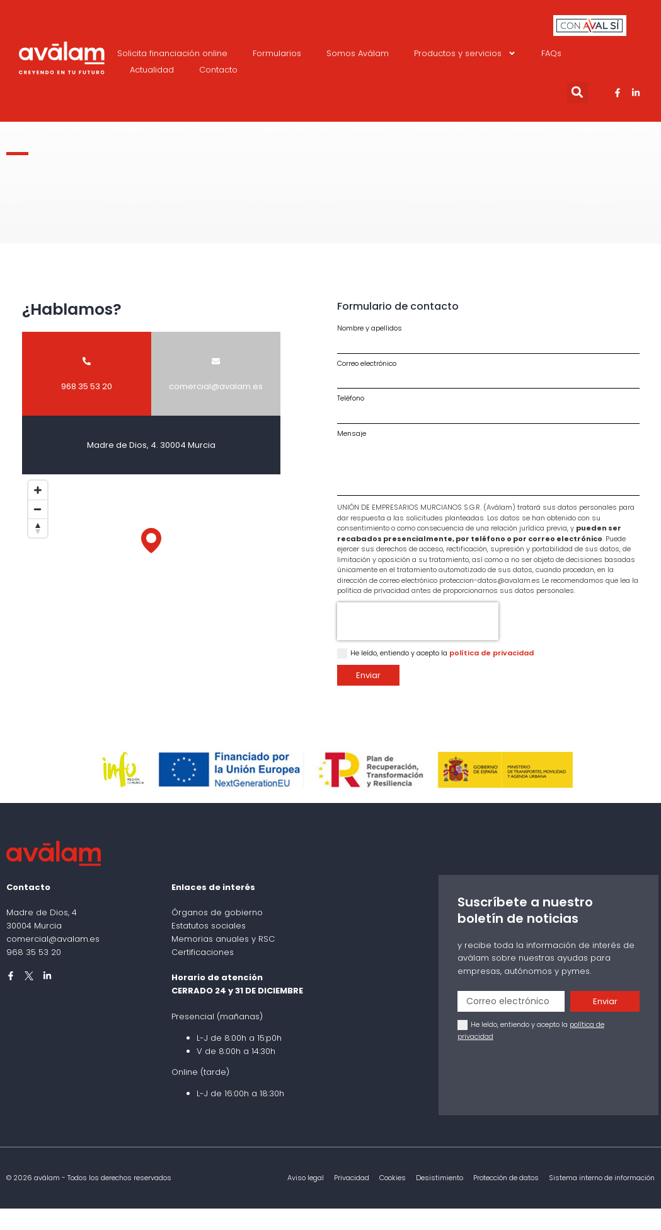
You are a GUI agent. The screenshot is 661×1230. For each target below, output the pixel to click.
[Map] (151, 553)
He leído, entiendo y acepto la (442, 653)
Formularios (277, 53)
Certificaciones (202, 952)
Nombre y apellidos (369, 328)
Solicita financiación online (172, 53)
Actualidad (152, 70)
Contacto (218, 70)
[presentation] (417, 621)
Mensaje (351, 433)
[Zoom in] (37, 490)
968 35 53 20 (33, 952)
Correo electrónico (366, 363)
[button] (577, 92)
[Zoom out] (37, 509)
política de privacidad (491, 653)
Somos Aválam (357, 53)
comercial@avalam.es (53, 939)
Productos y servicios (465, 53)
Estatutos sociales (208, 926)
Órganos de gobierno (217, 912)
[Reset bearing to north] (37, 527)
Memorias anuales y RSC (223, 939)
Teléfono (350, 398)
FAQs (551, 53)
